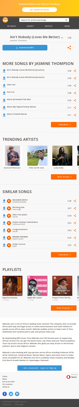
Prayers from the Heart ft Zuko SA (62, 297)
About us (5, 387)
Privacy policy (19, 404)
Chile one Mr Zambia (37, 168)
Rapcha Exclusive (9, 297)
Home (4, 376)
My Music (11, 26)
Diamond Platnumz (12, 168)
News (4, 379)
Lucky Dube (58, 168)
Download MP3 (25, 47)
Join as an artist (8, 381)
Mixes (67, 26)
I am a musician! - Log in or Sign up (39, 368)
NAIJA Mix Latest (34, 297)
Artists (48, 26)
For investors (7, 384)
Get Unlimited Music (39, 10)
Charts (30, 26)
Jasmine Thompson (18, 40)
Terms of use (6, 404)
